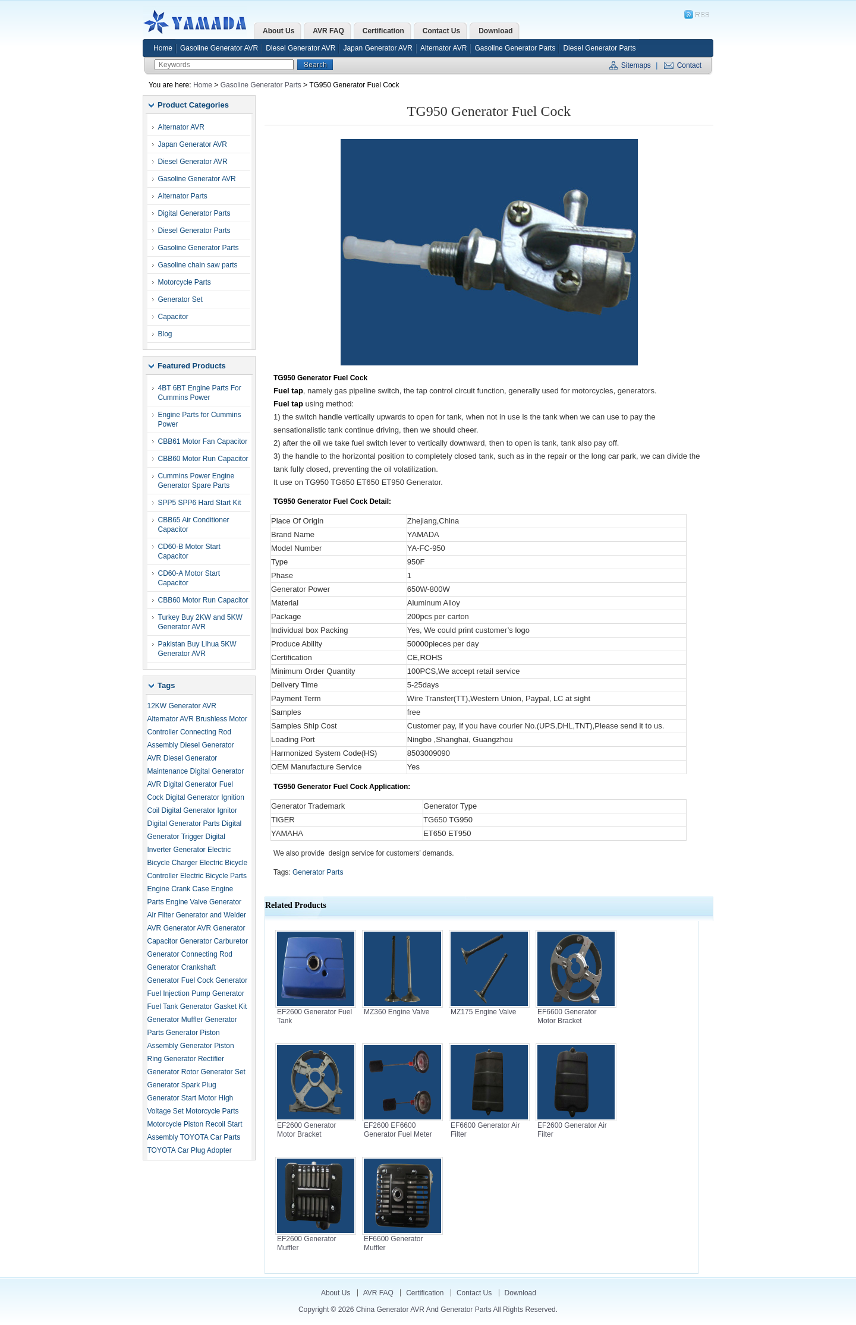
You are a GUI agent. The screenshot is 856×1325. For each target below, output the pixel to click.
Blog (165, 334)
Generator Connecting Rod (189, 954)
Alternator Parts (182, 196)
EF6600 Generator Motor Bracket (566, 1016)
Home (162, 48)
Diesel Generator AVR (300, 48)
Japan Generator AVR (378, 48)
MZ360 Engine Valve (397, 1012)
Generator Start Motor (182, 1098)
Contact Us (474, 1293)
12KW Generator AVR (182, 706)
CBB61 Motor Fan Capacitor (203, 441)
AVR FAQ (378, 1293)
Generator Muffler (175, 1019)
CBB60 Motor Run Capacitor (203, 459)
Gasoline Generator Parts (514, 48)
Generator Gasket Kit (213, 1006)
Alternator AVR (443, 48)
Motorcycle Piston (175, 1124)
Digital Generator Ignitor (199, 810)
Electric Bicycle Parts (213, 876)
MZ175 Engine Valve (484, 1012)
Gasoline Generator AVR (219, 48)
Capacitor (173, 317)
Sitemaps (636, 65)
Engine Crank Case (178, 889)
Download (520, 1293)
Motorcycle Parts (184, 282)
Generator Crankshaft (181, 967)
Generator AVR (187, 928)
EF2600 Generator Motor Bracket (306, 1129)
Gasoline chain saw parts (198, 265)
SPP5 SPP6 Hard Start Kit (199, 503)
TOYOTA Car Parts (210, 1137)
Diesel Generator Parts (599, 48)
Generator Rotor (173, 1072)
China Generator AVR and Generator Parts (198, 22)
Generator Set (180, 299)
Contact (689, 65)
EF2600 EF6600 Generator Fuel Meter (398, 1129)
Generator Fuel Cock (180, 980)
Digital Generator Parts (194, 213)
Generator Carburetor (214, 941)
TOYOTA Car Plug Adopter (189, 1150)
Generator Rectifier (194, 1059)
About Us (335, 1293)
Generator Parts (317, 872)
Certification (424, 1293)
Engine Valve (186, 902)
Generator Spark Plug (181, 1085)
